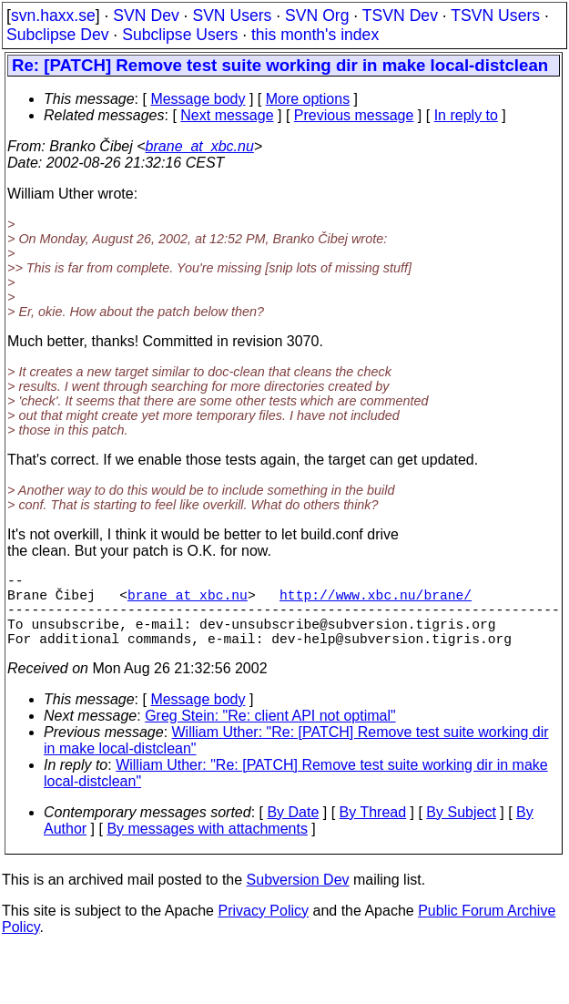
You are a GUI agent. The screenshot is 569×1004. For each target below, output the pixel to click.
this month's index (315, 35)
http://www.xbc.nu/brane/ (375, 601)
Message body (197, 99)
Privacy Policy (263, 929)
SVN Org (317, 15)
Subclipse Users (180, 35)
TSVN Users (495, 15)
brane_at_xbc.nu (200, 146)
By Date (293, 830)
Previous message (354, 115)
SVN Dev (145, 15)
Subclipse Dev (57, 35)
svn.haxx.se (53, 15)
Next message (226, 115)
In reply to (466, 115)
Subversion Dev (298, 898)
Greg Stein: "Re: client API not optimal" (270, 734)
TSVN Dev (400, 15)
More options (308, 99)
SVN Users (231, 15)
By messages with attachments (207, 847)
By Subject (460, 830)
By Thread (373, 830)
